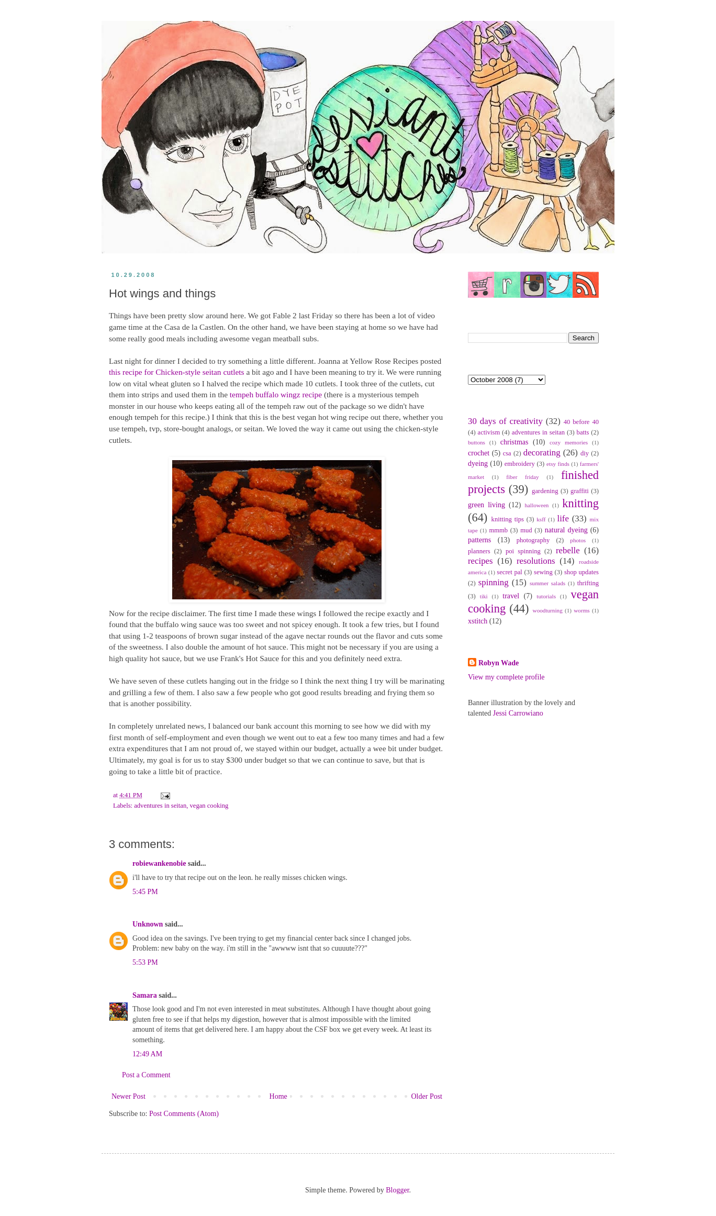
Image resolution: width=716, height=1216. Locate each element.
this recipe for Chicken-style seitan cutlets (176, 371)
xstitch (477, 621)
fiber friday (522, 477)
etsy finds (557, 464)
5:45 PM (145, 892)
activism (489, 432)
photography (533, 540)
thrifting (588, 583)
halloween (536, 505)
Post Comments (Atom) (184, 1114)
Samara (144, 995)
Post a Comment (146, 1075)
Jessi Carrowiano (518, 713)
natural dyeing (566, 530)
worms (581, 610)
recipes (480, 561)
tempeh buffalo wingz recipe (276, 394)
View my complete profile (506, 677)
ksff (540, 519)
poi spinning (523, 551)
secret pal (509, 572)
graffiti (579, 491)
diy (584, 453)
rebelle (568, 550)
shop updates (581, 572)
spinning (493, 582)
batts (583, 432)
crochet (478, 453)
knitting (580, 503)
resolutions (536, 561)
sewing (543, 572)
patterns (479, 540)
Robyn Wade (498, 663)
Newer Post (128, 1096)
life (562, 518)
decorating (542, 453)
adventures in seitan (160, 805)
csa (507, 453)
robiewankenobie (159, 863)
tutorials (546, 596)
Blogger (397, 1190)
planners (479, 551)
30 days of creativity (505, 421)
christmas (514, 442)
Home (278, 1096)
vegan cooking (209, 805)
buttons (476, 442)
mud (526, 530)
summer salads (547, 583)
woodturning (548, 610)
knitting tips (507, 519)
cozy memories (569, 442)
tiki (484, 596)
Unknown (147, 924)
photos (578, 540)
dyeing (478, 463)
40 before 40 (581, 422)
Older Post (427, 1096)
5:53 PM (145, 962)
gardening (545, 491)
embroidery (520, 463)
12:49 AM (147, 1054)
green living (486, 505)
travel (510, 596)
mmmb (498, 530)
